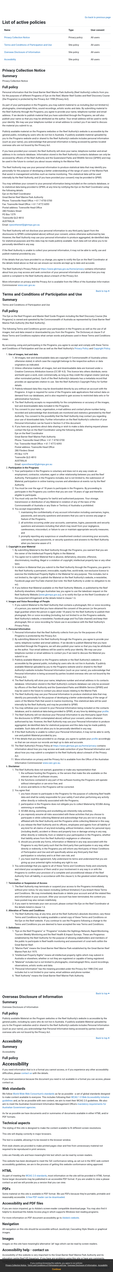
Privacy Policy (81, 348)
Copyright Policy (102, 348)
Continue (56, 1269)
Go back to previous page (98, 17)
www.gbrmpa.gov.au (49, 594)
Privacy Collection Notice (16, 1265)
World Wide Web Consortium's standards (33, 1093)
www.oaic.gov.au (26, 285)
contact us (26, 1073)
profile (105, 711)
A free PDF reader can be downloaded (45, 1197)
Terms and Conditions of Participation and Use (47, 1265)
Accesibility (103, 1265)
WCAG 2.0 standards (36, 1175)
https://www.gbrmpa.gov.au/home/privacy (62, 269)
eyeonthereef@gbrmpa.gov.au (24, 224)
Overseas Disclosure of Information (82, 1265)
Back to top (102, 291)
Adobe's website (70, 1217)
